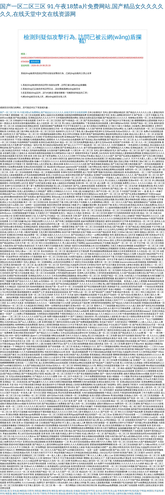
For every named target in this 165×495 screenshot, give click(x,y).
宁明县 (143, 491)
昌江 (9, 491)
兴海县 (130, 493)
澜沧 (15, 493)
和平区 (91, 491)
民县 (75, 493)
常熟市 (121, 491)
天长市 (36, 493)
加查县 (84, 491)
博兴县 (111, 493)
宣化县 (16, 491)
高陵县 (137, 493)
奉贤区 (150, 491)
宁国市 (43, 493)
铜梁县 (8, 493)
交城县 (76, 491)
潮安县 (54, 491)
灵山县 (113, 491)
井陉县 (82, 493)
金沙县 (99, 491)
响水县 (28, 493)
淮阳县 (38, 491)
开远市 (157, 491)
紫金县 (69, 491)
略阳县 (23, 491)
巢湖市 (69, 493)
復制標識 (35, 62)
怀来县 (21, 493)
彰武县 (135, 491)
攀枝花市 (46, 491)
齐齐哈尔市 (52, 493)
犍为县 (62, 491)
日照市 (30, 491)
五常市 (106, 491)
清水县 (3, 491)
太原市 (104, 493)
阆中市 (128, 491)
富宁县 (89, 493)
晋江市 (96, 493)
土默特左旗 (121, 493)
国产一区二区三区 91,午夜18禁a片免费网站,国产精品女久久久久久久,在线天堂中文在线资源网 (43, 112)
